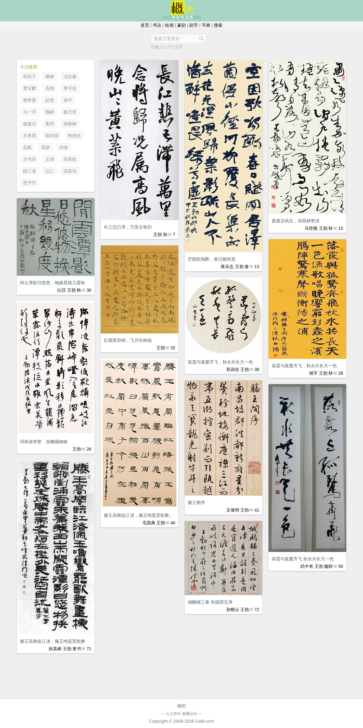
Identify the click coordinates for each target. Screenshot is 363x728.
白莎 (61, 290)
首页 (144, 25)
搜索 (218, 25)
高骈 (45, 147)
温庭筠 (69, 171)
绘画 (169, 25)
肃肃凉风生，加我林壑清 (295, 220)
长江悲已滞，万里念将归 (128, 227)
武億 (63, 147)
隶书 (76, 648)
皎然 (49, 100)
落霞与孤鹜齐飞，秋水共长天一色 (304, 365)
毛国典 (148, 522)
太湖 (49, 159)
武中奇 (306, 566)
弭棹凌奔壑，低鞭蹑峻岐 (44, 441)
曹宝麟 (29, 88)
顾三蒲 (29, 171)
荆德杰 (74, 135)
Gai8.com (204, 721)
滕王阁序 (196, 502)
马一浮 (29, 111)
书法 (157, 25)
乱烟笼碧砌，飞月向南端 (128, 340)
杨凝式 (29, 123)
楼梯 (49, 76)
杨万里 (69, 111)
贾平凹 (29, 182)
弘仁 (49, 171)
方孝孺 (29, 135)
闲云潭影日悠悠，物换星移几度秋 (52, 282)
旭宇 (313, 373)
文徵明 (232, 510)
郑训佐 (232, 369)
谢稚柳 (69, 123)
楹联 (328, 566)
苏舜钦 (69, 159)
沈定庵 (69, 76)
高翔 (49, 88)
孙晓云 (232, 609)
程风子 (29, 76)
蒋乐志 (227, 266)
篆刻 (181, 25)
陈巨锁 (51, 135)
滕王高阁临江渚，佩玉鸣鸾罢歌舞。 (138, 515)
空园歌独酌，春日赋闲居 (212, 259)
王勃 (157, 234)
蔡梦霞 (29, 100)
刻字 (193, 25)
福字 (67, 100)
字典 (206, 25)
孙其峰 (55, 648)
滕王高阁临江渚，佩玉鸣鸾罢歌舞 (52, 641)
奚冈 (49, 123)
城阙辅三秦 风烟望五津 (210, 602)
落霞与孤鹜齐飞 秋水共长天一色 (303, 558)
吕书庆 (29, 159)
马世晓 (311, 228)
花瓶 (27, 147)
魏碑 (49, 111)
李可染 (69, 88)
